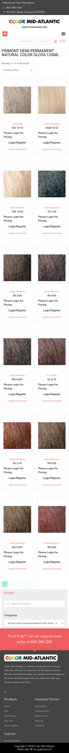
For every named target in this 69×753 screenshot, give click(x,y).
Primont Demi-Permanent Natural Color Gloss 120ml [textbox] (33, 623)
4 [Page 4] (25, 584)
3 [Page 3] (18, 584)
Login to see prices (17, 149)
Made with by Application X (35, 749)
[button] (63, 34)
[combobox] (34, 623)
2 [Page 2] (11, 584)
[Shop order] (17, 70)
